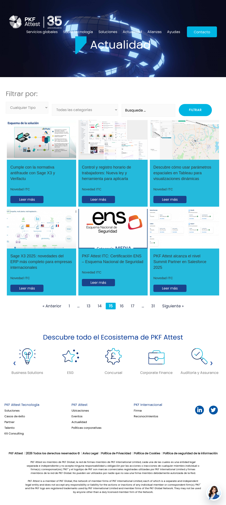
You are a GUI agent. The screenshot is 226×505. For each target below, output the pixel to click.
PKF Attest (79, 405)
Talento (9, 428)
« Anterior (52, 306)
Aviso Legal (90, 453)
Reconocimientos (146, 416)
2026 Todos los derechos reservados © (53, 453)
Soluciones (107, 32)
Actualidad (132, 32)
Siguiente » (173, 306)
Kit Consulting (14, 433)
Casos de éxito (14, 416)
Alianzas (154, 32)
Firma (138, 410)
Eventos (77, 416)
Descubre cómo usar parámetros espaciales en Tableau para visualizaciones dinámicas (182, 173)
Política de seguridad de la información (190, 453)
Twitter (213, 410)
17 (132, 306)
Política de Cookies (147, 453)
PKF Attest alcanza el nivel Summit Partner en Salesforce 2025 (179, 262)
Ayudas (173, 32)
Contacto (202, 32)
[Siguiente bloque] (211, 364)
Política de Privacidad (116, 453)
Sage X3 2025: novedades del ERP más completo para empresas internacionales (41, 262)
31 (153, 306)
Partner (9, 422)
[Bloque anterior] (14, 364)
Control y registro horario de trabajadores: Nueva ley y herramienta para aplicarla (106, 173)
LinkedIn (199, 410)
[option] (27, 362)
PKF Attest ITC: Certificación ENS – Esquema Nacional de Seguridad (112, 259)
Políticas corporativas (87, 428)
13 (88, 306)
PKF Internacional (148, 405)
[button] (214, 493)
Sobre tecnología (78, 32)
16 (122, 306)
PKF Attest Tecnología (21, 405)
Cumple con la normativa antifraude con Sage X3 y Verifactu (32, 173)
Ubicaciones (80, 410)
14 (100, 306)
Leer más (27, 199)
